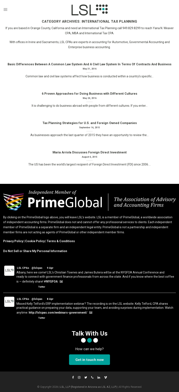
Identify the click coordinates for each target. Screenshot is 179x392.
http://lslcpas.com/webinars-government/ (58, 312)
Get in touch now (89, 360)
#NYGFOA (51, 281)
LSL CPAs (23, 267)
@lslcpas (36, 267)
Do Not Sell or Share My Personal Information (35, 251)
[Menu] (5, 9)
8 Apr (50, 299)
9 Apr (50, 267)
